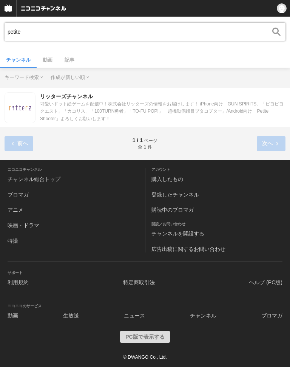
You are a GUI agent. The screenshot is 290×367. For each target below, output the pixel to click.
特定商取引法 (139, 282)
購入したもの (167, 179)
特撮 (13, 241)
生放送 (71, 316)
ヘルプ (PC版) (265, 282)
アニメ (15, 210)
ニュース (134, 316)
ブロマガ (18, 195)
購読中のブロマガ (172, 210)
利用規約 (18, 282)
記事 (69, 60)
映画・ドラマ (23, 225)
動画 (47, 60)
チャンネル (18, 60)
